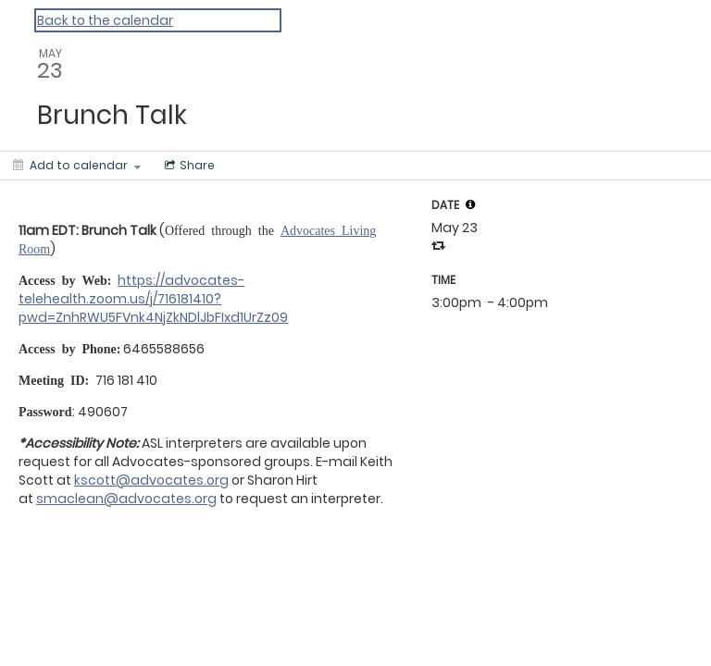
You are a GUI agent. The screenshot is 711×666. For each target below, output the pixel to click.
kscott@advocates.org (151, 480)
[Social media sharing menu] (188, 165)
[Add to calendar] (77, 165)
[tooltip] (470, 204)
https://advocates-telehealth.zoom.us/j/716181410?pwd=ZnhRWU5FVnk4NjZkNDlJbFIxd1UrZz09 (153, 299)
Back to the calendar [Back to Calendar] (105, 20)
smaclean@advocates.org (126, 498)
